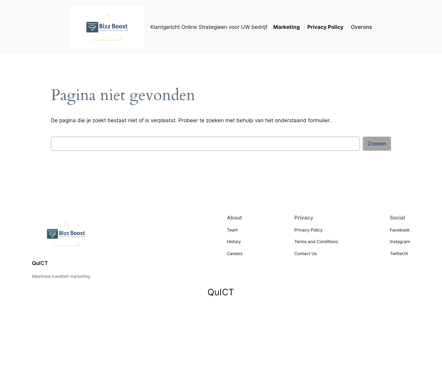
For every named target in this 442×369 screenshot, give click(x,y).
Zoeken (377, 144)
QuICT (40, 263)
